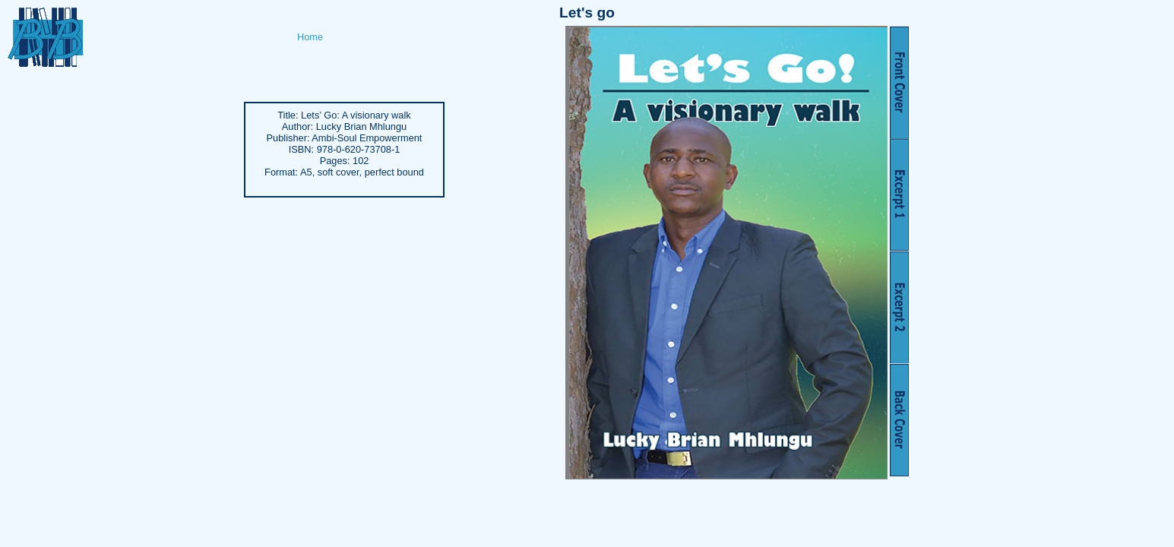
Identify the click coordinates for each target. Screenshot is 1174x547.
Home (310, 37)
